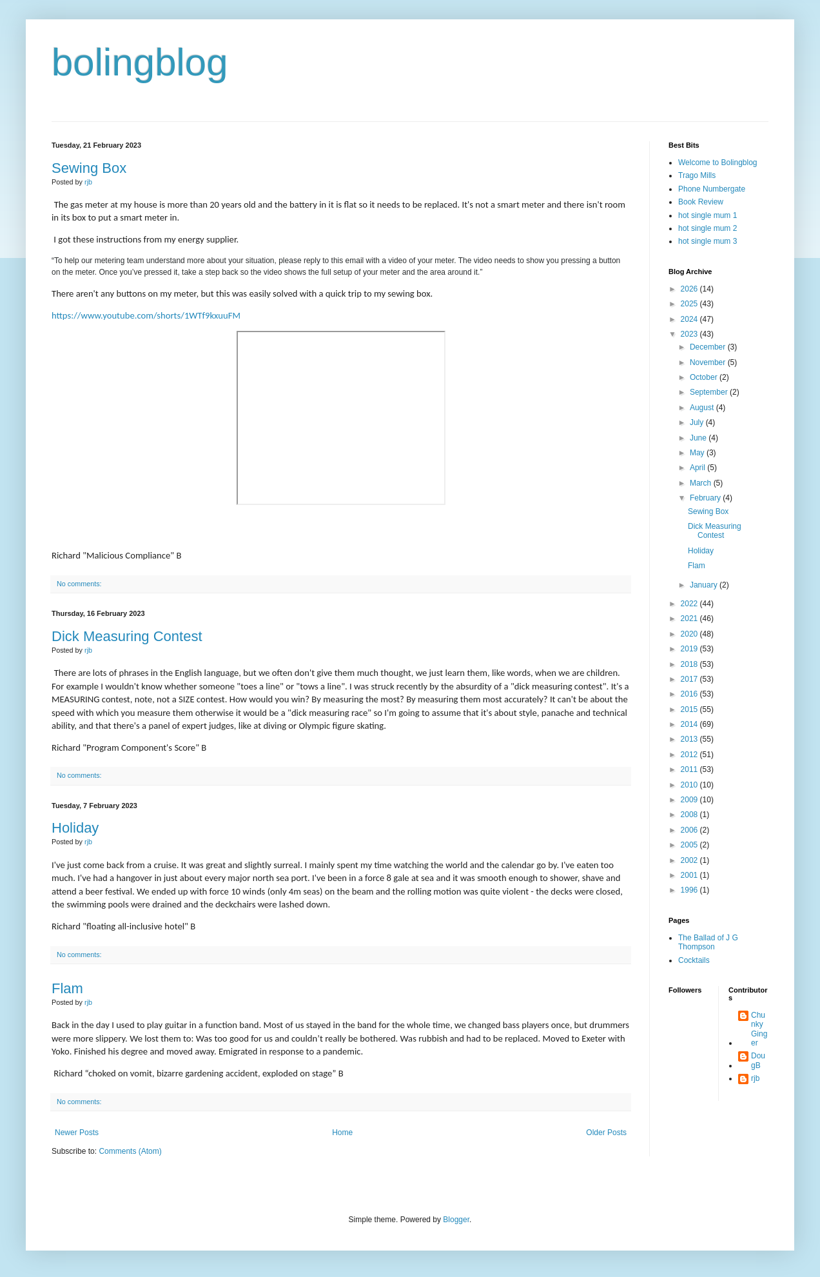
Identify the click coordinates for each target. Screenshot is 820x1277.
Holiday (75, 828)
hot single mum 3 (707, 241)
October (704, 377)
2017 (690, 679)
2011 (690, 769)
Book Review (700, 201)
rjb (755, 1078)
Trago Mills (697, 175)
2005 (690, 844)
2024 (690, 319)
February (706, 497)
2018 (690, 664)
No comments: (79, 584)
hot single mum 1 (707, 215)
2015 (690, 709)
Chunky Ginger (759, 1029)
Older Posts (606, 1132)
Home (342, 1132)
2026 (690, 288)
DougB (758, 1060)
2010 (690, 784)
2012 (690, 754)
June (699, 437)
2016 (690, 693)
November (709, 362)
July (698, 422)
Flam (67, 988)
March (702, 483)
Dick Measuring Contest (127, 636)
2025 (690, 303)
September (710, 392)
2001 (690, 875)
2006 (690, 830)
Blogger (456, 1219)
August (703, 407)
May (698, 452)
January (704, 584)
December (709, 346)
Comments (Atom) (130, 1151)
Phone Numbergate (711, 188)
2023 (690, 334)
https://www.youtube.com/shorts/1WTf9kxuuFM (146, 315)
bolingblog (140, 62)
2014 (690, 724)
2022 (690, 603)
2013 (690, 739)
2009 (690, 799)
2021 (690, 618)
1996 (690, 890)
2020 (690, 633)
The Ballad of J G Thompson (708, 942)
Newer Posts (77, 1132)
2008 (690, 814)
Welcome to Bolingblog (717, 162)
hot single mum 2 (707, 228)
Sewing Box (89, 168)
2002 (690, 860)
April (698, 467)
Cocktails (694, 960)
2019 (690, 648)
